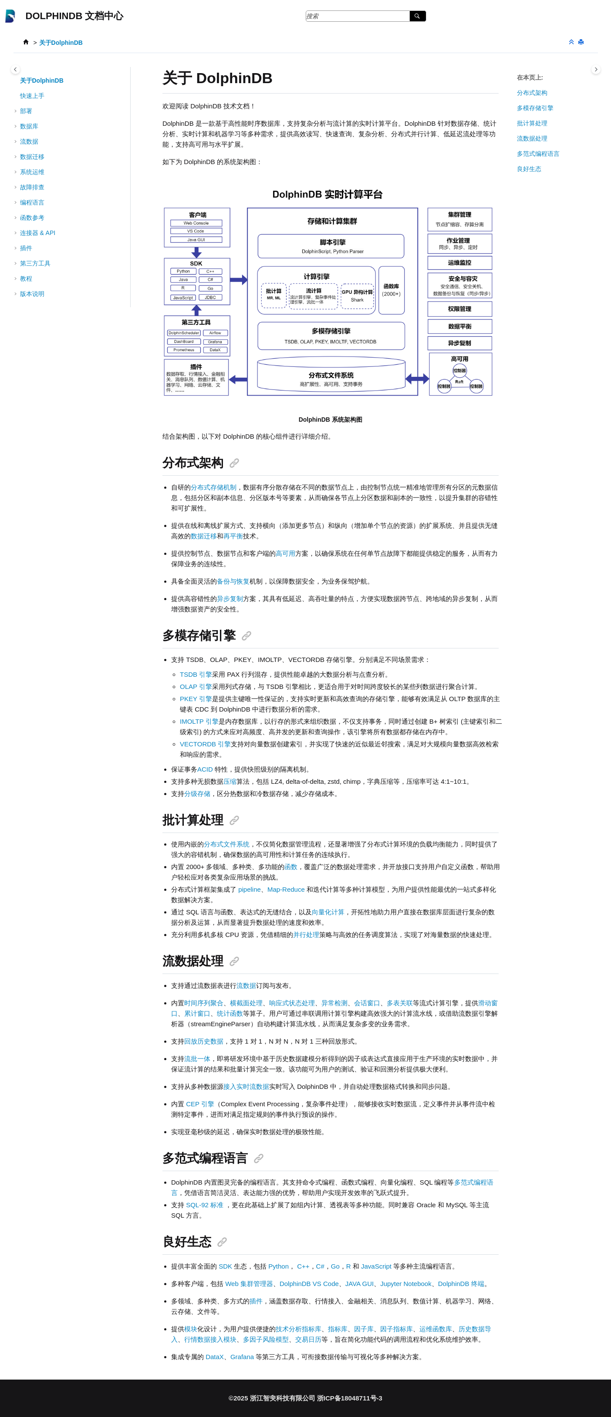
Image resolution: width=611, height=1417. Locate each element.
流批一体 (197, 1058)
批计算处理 (532, 123)
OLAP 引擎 (196, 686)
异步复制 (230, 598)
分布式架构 (532, 92)
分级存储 (197, 793)
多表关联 (400, 1003)
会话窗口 (367, 1003)
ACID (205, 769)
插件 (256, 1301)
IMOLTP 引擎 (199, 721)
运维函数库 (435, 1329)
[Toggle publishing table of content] (15, 69)
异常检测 (334, 1003)
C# (320, 1266)
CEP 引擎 (200, 1104)
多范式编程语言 (538, 153)
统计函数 (230, 1013)
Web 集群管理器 (249, 1283)
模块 (190, 1329)
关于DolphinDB (61, 42)
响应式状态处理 (292, 1003)
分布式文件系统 (227, 844)
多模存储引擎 (535, 107)
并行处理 (306, 934)
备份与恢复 (233, 581)
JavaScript (376, 1266)
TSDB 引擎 (196, 674)
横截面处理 (246, 1003)
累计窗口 (197, 1013)
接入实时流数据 (246, 1086)
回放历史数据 (203, 1041)
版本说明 (32, 293)
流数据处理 (532, 138)
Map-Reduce (286, 889)
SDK (225, 1266)
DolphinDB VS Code (309, 1283)
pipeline (249, 889)
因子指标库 (396, 1329)
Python (278, 1266)
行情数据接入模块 (210, 1339)
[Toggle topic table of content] (596, 69)
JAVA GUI (359, 1283)
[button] (16, 80)
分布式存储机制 (213, 487)
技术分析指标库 (298, 1329)
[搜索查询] (366, 16)
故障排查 (32, 187)
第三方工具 (35, 263)
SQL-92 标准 (204, 1205)
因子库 (364, 1329)
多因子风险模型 (266, 1339)
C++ (303, 1266)
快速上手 (32, 95)
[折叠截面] (572, 42)
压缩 (229, 781)
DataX (215, 1356)
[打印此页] (582, 42)
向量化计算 (328, 912)
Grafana (242, 1356)
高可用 (285, 553)
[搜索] (417, 16)
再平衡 (233, 536)
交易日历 (308, 1339)
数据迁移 (32, 156)
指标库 (338, 1329)
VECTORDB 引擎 (205, 744)
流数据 (246, 985)
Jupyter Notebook (406, 1283)
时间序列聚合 (203, 1003)
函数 (290, 866)
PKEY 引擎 (196, 698)
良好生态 (529, 168)
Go (335, 1266)
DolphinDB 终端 (461, 1283)
